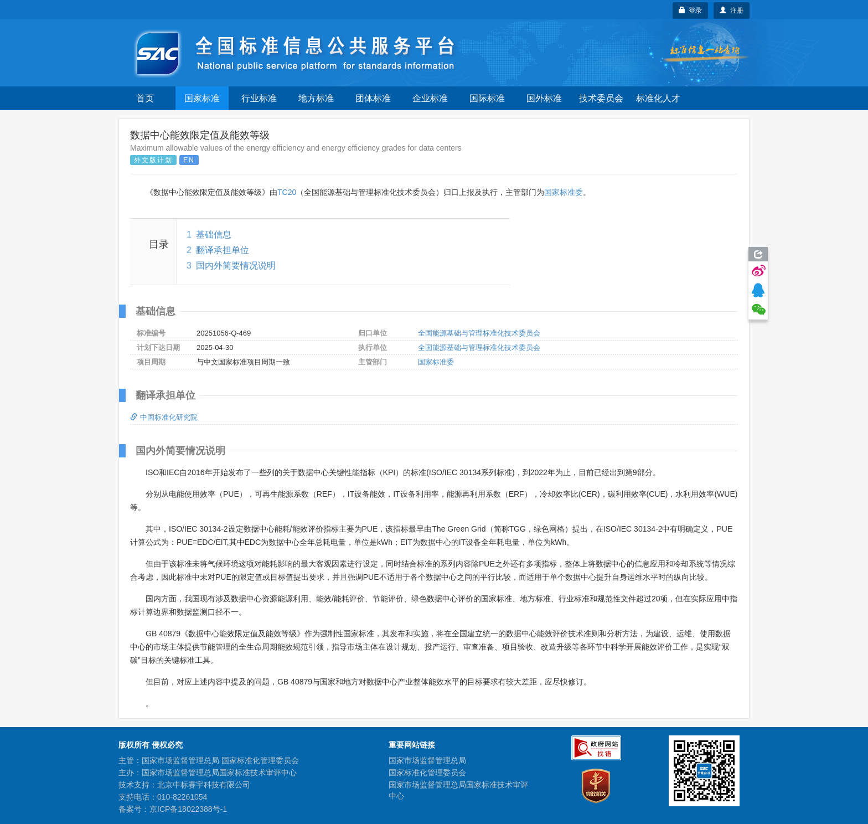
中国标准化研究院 (164, 417)
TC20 (286, 192)
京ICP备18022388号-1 (188, 809)
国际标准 (487, 98)
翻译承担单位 (222, 250)
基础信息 (213, 234)
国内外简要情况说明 (236, 265)
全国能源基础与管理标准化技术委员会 (479, 333)
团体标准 (373, 98)
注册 (731, 10)
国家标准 (202, 98)
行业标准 (259, 98)
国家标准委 (563, 192)
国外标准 (544, 98)
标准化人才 (658, 98)
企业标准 (430, 98)
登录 (690, 10)
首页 (145, 98)
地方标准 (316, 98)
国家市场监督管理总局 (427, 760)
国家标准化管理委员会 (427, 772)
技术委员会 (601, 98)
